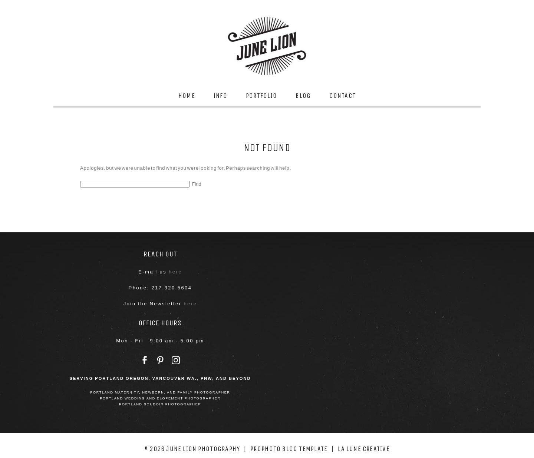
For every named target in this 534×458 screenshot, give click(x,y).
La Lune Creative (364, 449)
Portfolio (261, 96)
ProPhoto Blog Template (288, 449)
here (175, 272)
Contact (342, 96)
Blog (303, 96)
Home (186, 96)
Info (220, 96)
